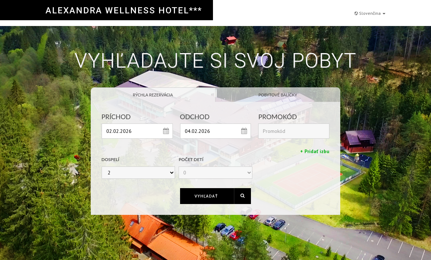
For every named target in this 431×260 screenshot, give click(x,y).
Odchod (195, 117)
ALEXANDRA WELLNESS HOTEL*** (124, 10)
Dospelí (110, 159)
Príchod (116, 117)
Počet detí (191, 159)
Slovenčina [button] (369, 9)
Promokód (277, 117)
